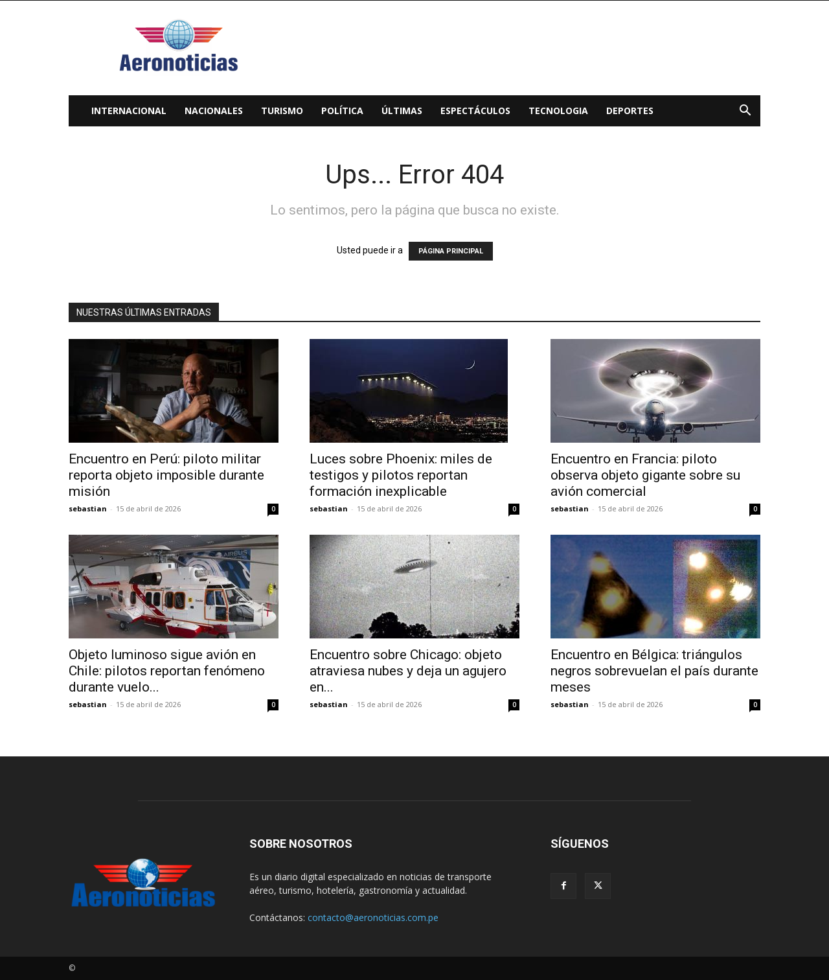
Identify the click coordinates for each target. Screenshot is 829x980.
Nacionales (214, 110)
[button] (744, 112)
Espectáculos (475, 110)
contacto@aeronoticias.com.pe (373, 917)
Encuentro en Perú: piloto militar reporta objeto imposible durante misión (166, 475)
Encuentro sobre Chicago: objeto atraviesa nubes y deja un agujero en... (408, 671)
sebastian (88, 508)
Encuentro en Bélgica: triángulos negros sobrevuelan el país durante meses (654, 671)
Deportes (629, 110)
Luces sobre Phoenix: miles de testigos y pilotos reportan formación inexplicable (401, 475)
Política (342, 110)
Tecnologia (558, 110)
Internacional (128, 110)
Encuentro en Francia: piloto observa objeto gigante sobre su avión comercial (645, 475)
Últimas (401, 110)
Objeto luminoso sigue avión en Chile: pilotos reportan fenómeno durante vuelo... (167, 671)
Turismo (282, 110)
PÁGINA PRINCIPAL (450, 251)
